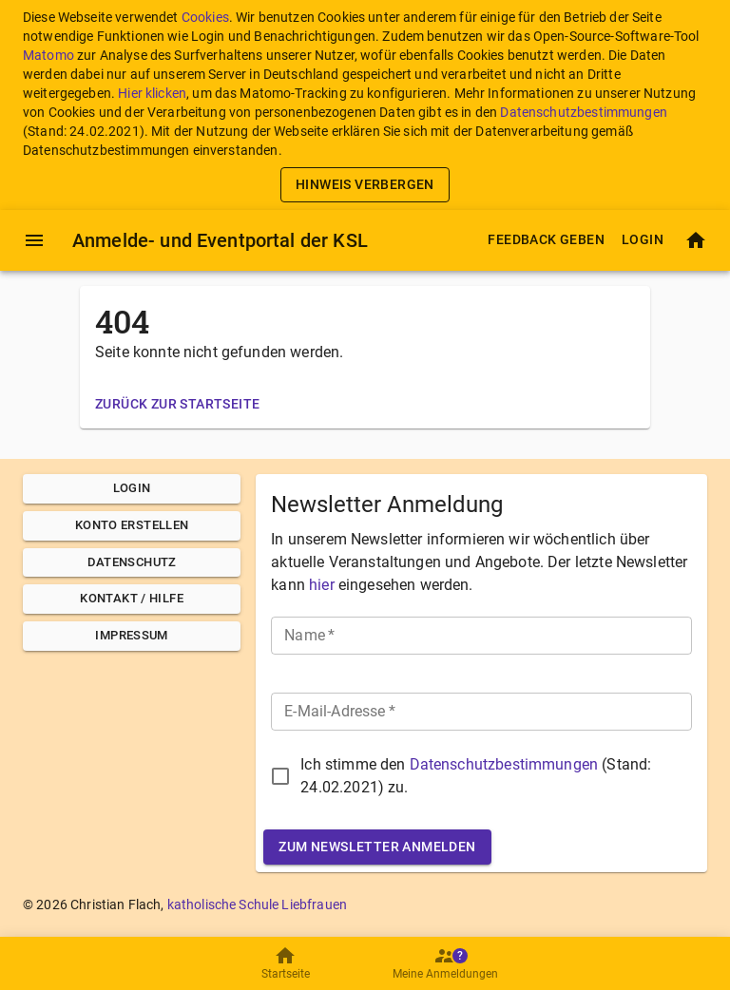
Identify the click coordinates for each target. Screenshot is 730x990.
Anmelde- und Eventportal (220, 240)
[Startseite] (696, 240)
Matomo (48, 55)
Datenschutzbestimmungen (583, 112)
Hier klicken (152, 93)
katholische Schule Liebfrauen (257, 904)
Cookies (205, 17)
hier (322, 585)
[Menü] (34, 240)
